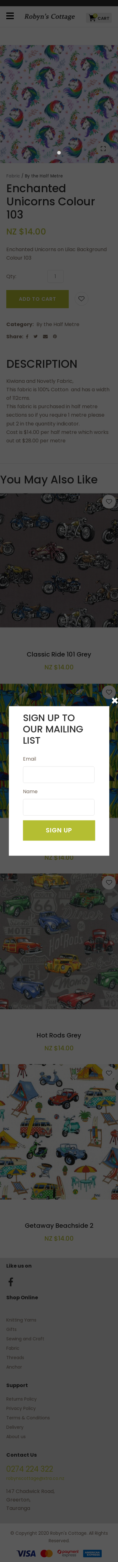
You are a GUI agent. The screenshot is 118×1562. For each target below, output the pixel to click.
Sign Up (59, 830)
